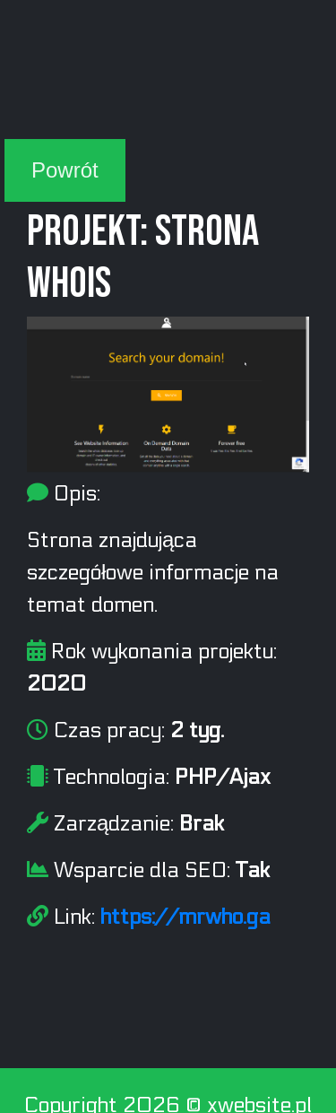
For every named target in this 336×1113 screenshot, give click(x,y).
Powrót (65, 170)
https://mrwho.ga (185, 917)
